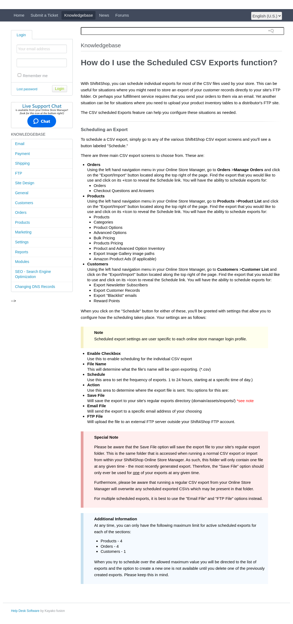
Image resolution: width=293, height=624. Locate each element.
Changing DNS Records (35, 286)
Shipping (22, 163)
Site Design (24, 183)
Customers (24, 203)
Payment (22, 154)
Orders (21, 212)
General (21, 193)
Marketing (23, 232)
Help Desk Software (25, 611)
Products (22, 222)
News (104, 15)
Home (19, 15)
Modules (22, 261)
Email (19, 144)
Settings (22, 242)
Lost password (27, 89)
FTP (18, 173)
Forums (122, 15)
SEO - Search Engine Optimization (33, 274)
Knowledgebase (78, 15)
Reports (21, 252)
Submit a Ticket (44, 15)
